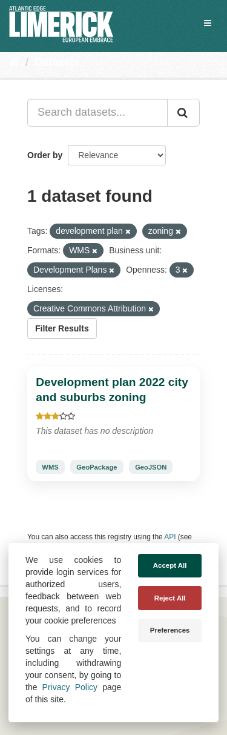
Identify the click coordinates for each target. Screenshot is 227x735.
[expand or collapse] (207, 23)
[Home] (14, 62)
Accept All (170, 565)
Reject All (170, 598)
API (170, 537)
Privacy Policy (69, 687)
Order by (44, 155)
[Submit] (183, 113)
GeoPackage (96, 467)
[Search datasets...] (97, 113)
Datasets (57, 62)
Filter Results (62, 328)
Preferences (170, 630)
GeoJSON (150, 467)
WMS (50, 467)
